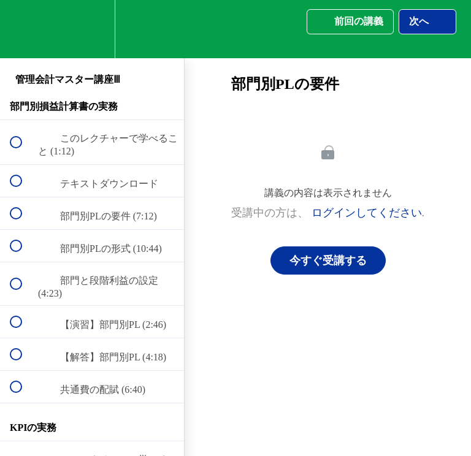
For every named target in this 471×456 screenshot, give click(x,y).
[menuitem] (92, 29)
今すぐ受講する (328, 260)
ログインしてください (367, 213)
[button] (22, 29)
